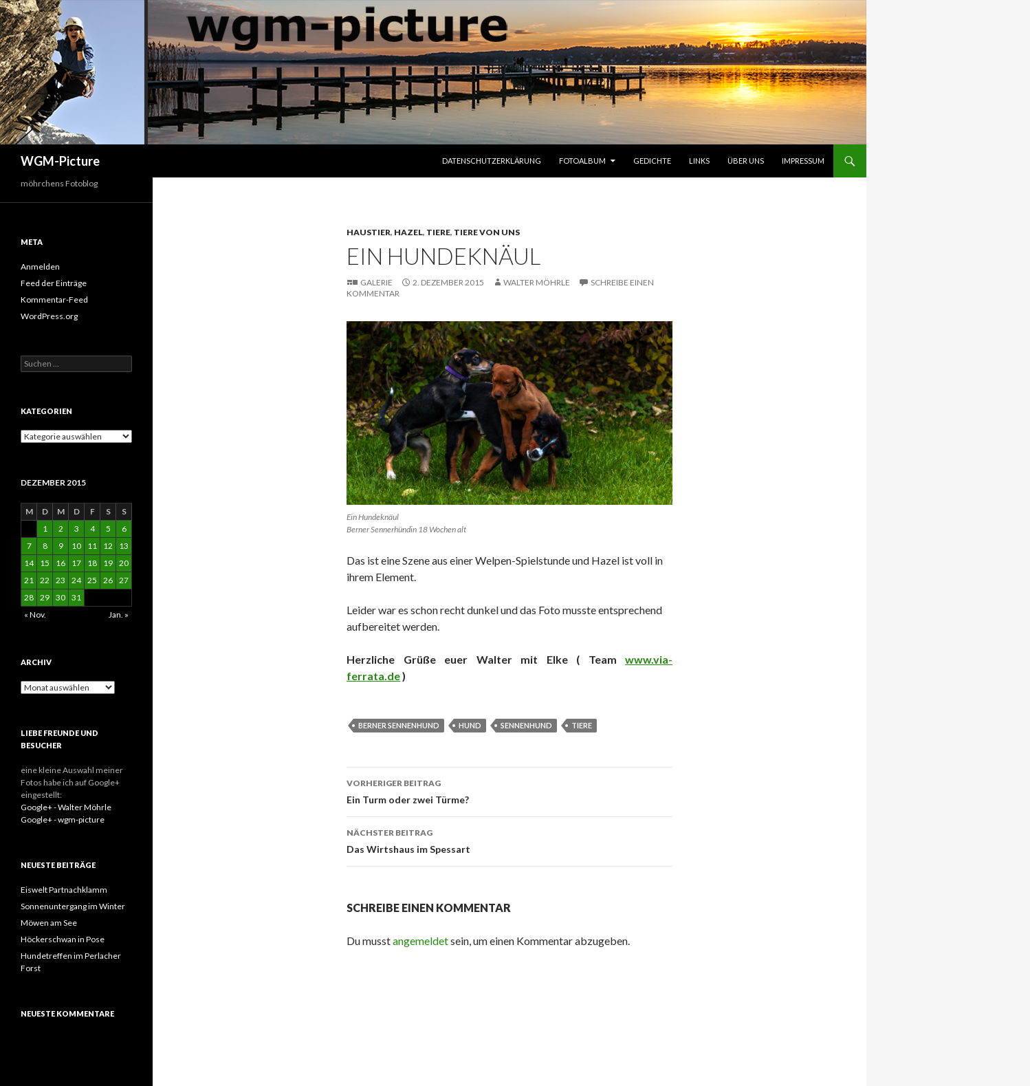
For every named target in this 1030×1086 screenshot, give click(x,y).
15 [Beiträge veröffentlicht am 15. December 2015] (45, 563)
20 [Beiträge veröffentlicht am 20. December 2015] (124, 563)
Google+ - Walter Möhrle (66, 807)
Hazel (408, 232)
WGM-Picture (60, 161)
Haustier (369, 232)
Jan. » (119, 614)
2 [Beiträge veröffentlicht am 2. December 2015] (60, 528)
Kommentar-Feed (54, 299)
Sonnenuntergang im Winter (73, 906)
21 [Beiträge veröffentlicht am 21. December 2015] (29, 580)
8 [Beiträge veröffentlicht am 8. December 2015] (45, 546)
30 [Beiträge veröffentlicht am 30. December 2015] (60, 597)
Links (699, 160)
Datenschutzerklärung (491, 160)
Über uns (745, 160)
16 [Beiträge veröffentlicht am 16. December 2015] (60, 563)
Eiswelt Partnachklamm (64, 889)
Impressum (803, 160)
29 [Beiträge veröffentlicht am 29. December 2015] (45, 597)
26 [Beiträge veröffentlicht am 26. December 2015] (108, 580)
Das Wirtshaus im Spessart (509, 840)
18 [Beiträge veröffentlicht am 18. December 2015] (92, 563)
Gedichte (652, 160)
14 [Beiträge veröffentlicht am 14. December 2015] (29, 563)
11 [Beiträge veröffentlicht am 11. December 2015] (92, 546)
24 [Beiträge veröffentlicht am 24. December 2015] (76, 580)
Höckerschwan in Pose (63, 939)
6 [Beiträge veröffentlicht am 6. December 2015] (124, 528)
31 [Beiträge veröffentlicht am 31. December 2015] (76, 597)
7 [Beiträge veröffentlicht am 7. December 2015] (29, 546)
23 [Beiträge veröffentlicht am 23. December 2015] (60, 580)
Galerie (376, 282)
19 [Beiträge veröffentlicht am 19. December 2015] (108, 563)
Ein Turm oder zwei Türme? (509, 790)
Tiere (438, 232)
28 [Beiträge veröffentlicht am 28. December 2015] (29, 597)
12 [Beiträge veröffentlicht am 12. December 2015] (108, 546)
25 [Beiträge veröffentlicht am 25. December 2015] (92, 580)
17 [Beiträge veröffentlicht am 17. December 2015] (76, 563)
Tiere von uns (487, 232)
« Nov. (35, 614)
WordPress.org (49, 316)
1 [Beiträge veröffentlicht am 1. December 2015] (45, 528)
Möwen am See (49, 922)
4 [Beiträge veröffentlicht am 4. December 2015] (92, 528)
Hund (470, 725)
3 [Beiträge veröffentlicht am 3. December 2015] (76, 528)
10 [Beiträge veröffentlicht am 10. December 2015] (76, 546)
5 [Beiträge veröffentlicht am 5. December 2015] (108, 528)
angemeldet (420, 940)
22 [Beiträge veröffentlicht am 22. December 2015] (45, 580)
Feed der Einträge (54, 283)
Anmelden (40, 266)
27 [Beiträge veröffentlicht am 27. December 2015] (124, 580)
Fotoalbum (582, 160)
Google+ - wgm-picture (63, 819)
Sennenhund (526, 725)
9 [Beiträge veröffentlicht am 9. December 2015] (60, 546)
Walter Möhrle (536, 282)
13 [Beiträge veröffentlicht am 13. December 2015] (124, 546)
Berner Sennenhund (398, 725)
